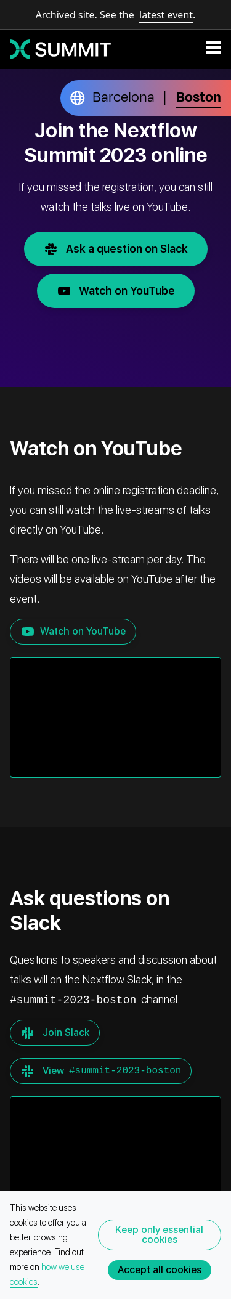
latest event (166, 15)
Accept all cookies (159, 1270)
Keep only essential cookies (159, 1234)
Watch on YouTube (121, 290)
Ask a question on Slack (121, 249)
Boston (198, 97)
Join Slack (54, 1032)
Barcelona (123, 97)
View (100, 1071)
